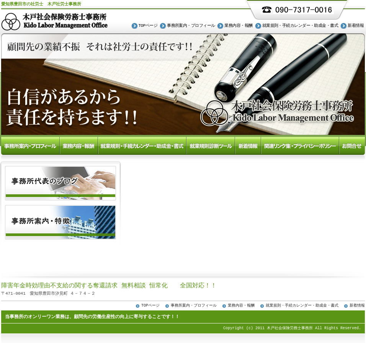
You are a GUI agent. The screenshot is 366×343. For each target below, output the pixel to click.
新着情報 (356, 26)
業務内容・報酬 (238, 26)
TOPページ (148, 26)
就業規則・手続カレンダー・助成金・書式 (300, 26)
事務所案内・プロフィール (191, 26)
